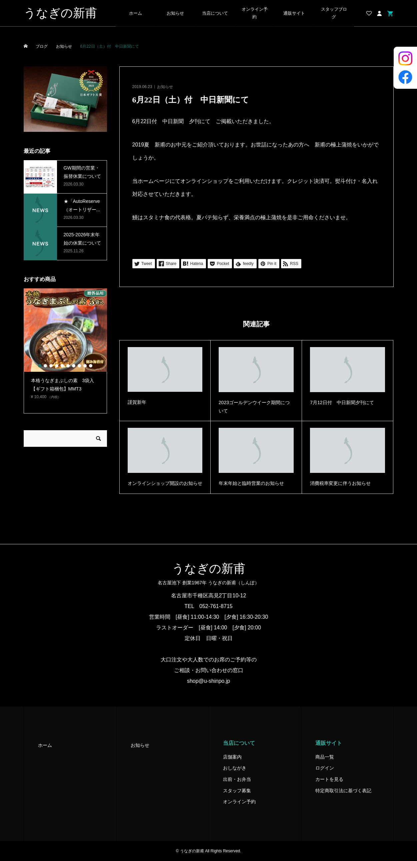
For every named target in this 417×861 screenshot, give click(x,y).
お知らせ (175, 13)
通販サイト (294, 13)
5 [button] (62, 365)
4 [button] (56, 365)
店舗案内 (232, 757)
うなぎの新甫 (60, 13)
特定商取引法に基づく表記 (343, 790)
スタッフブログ (334, 13)
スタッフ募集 (237, 790)
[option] (65, 346)
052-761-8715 (216, 606)
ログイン (324, 768)
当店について (215, 13)
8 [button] (79, 365)
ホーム (135, 13)
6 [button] (68, 365)
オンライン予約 (255, 13)
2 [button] (45, 365)
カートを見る (329, 779)
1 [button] (39, 365)
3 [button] (51, 365)
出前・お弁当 (237, 779)
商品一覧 (324, 757)
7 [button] (73, 365)
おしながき (234, 768)
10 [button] (90, 365)
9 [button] (85, 365)
